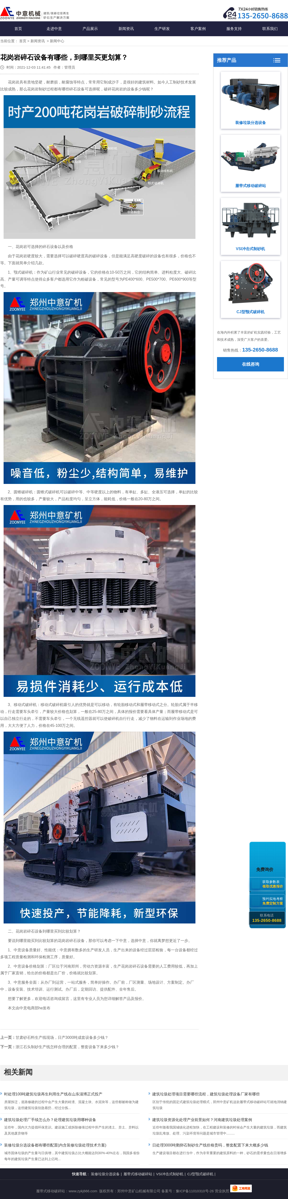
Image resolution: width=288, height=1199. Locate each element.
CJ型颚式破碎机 (250, 312)
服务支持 (234, 29)
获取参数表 (273, 884)
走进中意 (54, 29)
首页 (18, 29)
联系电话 (267, 918)
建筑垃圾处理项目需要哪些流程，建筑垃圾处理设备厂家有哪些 (206, 1094)
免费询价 (265, 869)
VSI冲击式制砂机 (250, 249)
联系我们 (270, 29)
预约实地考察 (273, 901)
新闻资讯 (126, 29)
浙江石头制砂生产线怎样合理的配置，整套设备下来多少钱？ (67, 1047)
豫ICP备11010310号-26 (195, 1191)
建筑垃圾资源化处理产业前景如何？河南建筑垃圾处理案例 (202, 1120)
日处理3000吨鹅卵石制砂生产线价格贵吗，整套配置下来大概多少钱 (210, 1145)
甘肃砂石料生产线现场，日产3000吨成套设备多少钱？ (62, 1037)
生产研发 (162, 29)
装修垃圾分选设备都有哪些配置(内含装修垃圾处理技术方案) (55, 1145)
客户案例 (198, 29)
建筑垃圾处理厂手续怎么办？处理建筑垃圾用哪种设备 (50, 1120)
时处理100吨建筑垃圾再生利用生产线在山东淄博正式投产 (53, 1094)
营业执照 (222, 1191)
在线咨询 (250, 364)
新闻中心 (57, 41)
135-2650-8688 (260, 350)
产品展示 (90, 29)
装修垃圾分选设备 (250, 123)
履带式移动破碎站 (250, 186)
